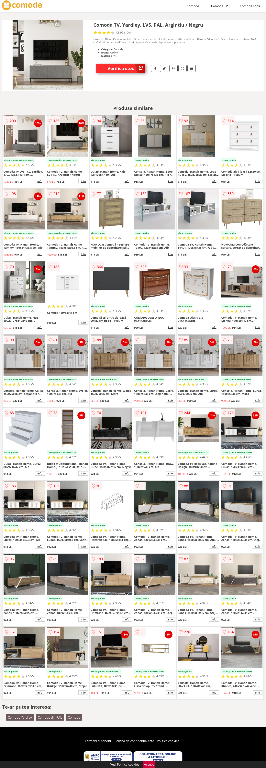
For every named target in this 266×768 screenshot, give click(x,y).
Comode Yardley (20, 717)
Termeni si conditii (98, 741)
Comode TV (219, 6)
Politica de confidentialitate (134, 741)
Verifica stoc (126, 68)
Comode (193, 6)
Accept (149, 764)
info (40, 181)
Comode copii (250, 6)
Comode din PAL (50, 717)
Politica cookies (168, 741)
